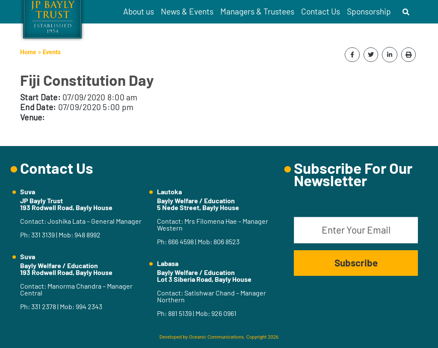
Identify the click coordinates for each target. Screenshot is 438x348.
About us (138, 11)
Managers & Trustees (257, 11)
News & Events (187, 11)
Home (28, 52)
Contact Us (320, 11)
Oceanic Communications (216, 337)
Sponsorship (369, 11)
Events (52, 52)
